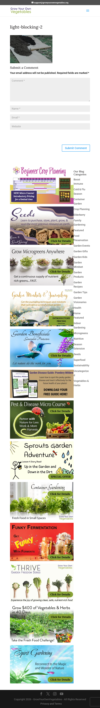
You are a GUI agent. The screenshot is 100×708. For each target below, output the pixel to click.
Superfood (79, 359)
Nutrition (79, 338)
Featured (79, 230)
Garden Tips (80, 292)
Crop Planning (82, 209)
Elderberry (79, 214)
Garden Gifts (81, 251)
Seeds (77, 354)
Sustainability (81, 365)
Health (77, 307)
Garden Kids (80, 256)
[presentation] (31, 137)
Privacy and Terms (51, 703)
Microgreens (81, 333)
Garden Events (82, 245)
